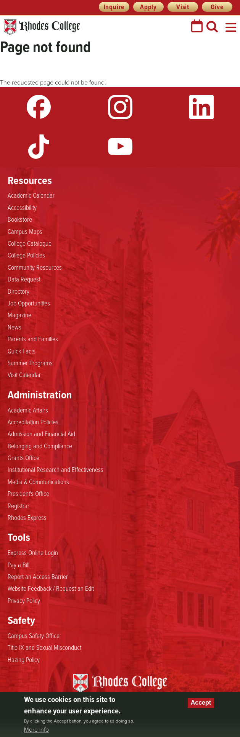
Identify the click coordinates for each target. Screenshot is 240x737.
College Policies (26, 254)
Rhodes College (42, 27)
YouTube (120, 146)
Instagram (120, 107)
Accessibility (22, 207)
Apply (148, 7)
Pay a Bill (18, 564)
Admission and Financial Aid (41, 433)
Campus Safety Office (34, 635)
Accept (201, 702)
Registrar (18, 505)
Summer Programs (30, 362)
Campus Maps (25, 231)
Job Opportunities (29, 302)
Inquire (114, 7)
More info (36, 729)
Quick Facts (21, 350)
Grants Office (23, 457)
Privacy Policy (24, 600)
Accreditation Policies (33, 421)
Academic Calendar (31, 195)
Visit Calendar (24, 374)
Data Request (24, 278)
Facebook (39, 107)
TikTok (39, 146)
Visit (182, 7)
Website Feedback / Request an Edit (51, 588)
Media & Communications (38, 481)
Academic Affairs (28, 409)
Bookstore (20, 219)
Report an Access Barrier (38, 576)
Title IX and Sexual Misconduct (44, 647)
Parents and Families (33, 338)
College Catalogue (30, 243)
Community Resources (35, 267)
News (14, 326)
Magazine (19, 314)
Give (217, 7)
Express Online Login (33, 552)
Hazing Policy (24, 659)
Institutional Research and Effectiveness (55, 469)
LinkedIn (201, 107)
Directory (18, 291)
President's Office (28, 493)
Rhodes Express (27, 517)
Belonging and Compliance (40, 445)
